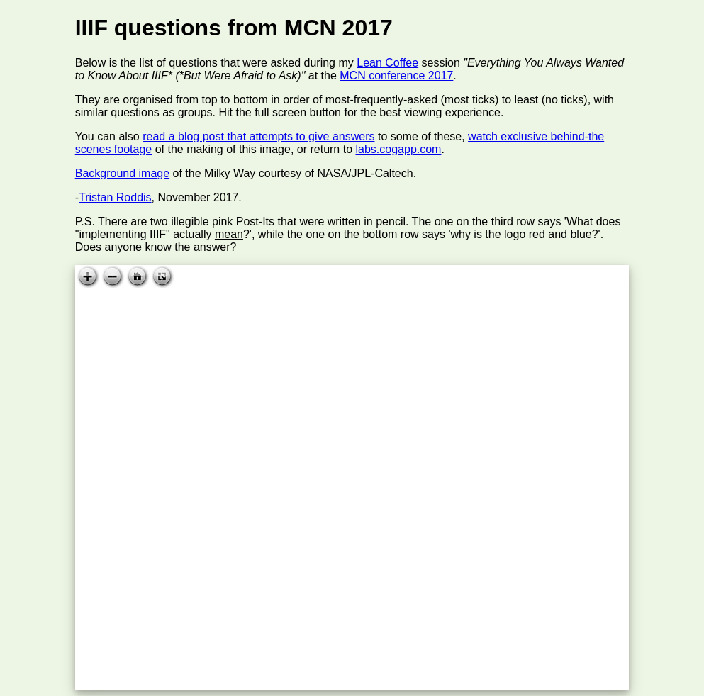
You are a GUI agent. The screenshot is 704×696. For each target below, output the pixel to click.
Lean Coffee (387, 63)
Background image (122, 173)
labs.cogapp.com (398, 149)
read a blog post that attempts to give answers (258, 136)
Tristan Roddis (115, 197)
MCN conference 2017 (396, 75)
